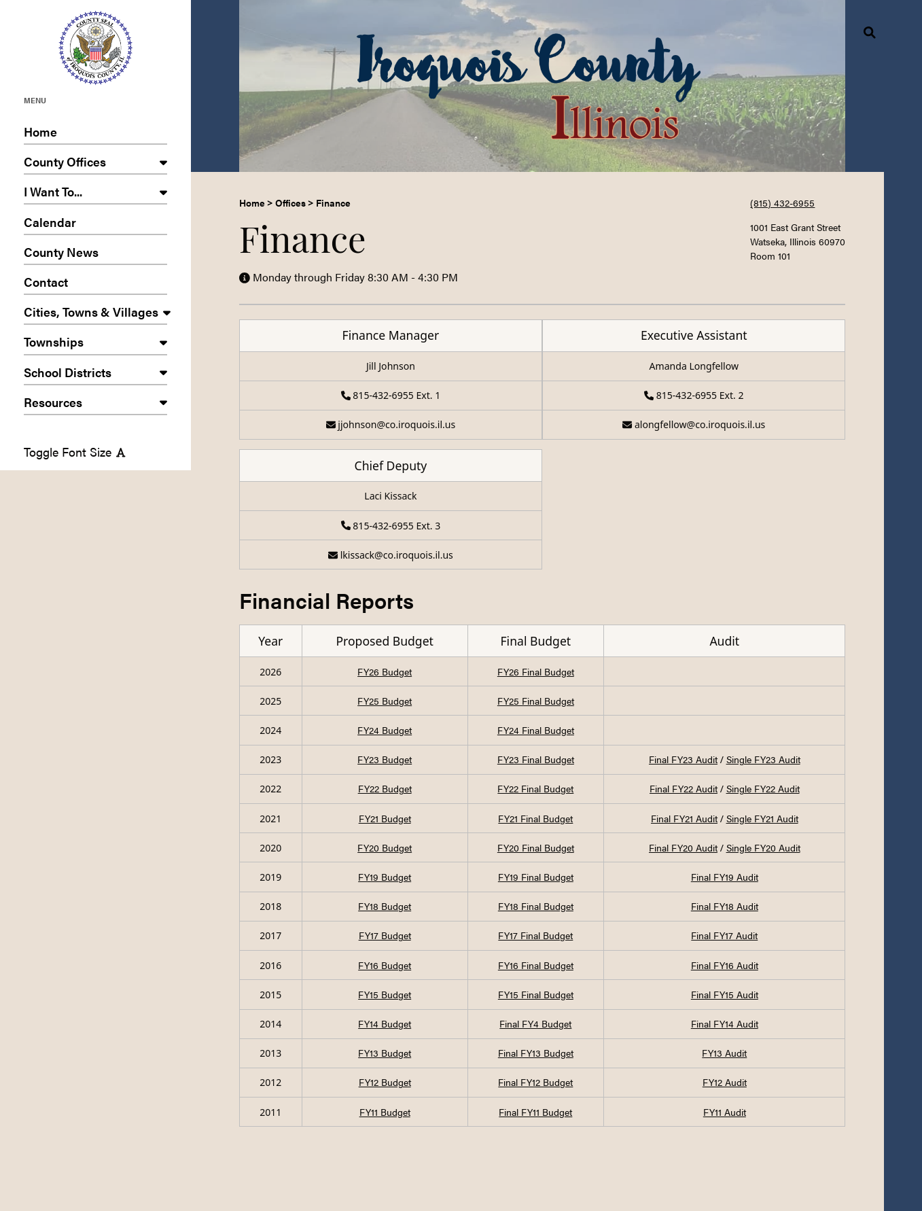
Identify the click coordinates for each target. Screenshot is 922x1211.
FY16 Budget (384, 965)
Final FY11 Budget (535, 1112)
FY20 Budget (384, 847)
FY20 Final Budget (535, 847)
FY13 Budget (384, 1052)
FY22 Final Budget (535, 788)
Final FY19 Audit (724, 876)
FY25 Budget (384, 700)
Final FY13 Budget (535, 1052)
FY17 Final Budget (535, 935)
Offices (290, 202)
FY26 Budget (384, 671)
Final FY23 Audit (683, 759)
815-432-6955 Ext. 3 (391, 525)
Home (95, 134)
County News (95, 254)
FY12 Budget (385, 1082)
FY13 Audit (724, 1052)
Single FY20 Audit (763, 847)
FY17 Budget (385, 935)
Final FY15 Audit (724, 994)
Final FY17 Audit (724, 935)
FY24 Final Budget (535, 730)
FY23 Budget (384, 759)
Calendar (95, 224)
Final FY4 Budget (535, 1023)
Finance (333, 202)
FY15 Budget (384, 994)
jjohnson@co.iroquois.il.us (391, 424)
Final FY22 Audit (683, 788)
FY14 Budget (384, 1023)
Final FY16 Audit (724, 965)
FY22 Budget (385, 788)
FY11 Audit (724, 1112)
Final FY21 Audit (684, 818)
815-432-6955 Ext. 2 (694, 395)
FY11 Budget (384, 1112)
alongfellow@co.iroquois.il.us (693, 424)
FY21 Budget (385, 818)
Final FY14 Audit (724, 1023)
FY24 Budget (384, 730)
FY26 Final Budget (535, 671)
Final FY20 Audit (683, 847)
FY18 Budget (384, 906)
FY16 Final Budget (535, 965)
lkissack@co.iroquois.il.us (390, 554)
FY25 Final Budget (535, 700)
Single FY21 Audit (762, 818)
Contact (95, 284)
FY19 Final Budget (535, 876)
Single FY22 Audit (763, 788)
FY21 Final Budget (535, 818)
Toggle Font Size (74, 452)
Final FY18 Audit (724, 906)
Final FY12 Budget (535, 1082)
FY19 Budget (384, 876)
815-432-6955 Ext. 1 (391, 395)
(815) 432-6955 (782, 202)
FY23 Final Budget (535, 759)
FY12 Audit (725, 1082)
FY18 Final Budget (535, 906)
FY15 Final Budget (535, 994)
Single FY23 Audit (763, 759)
